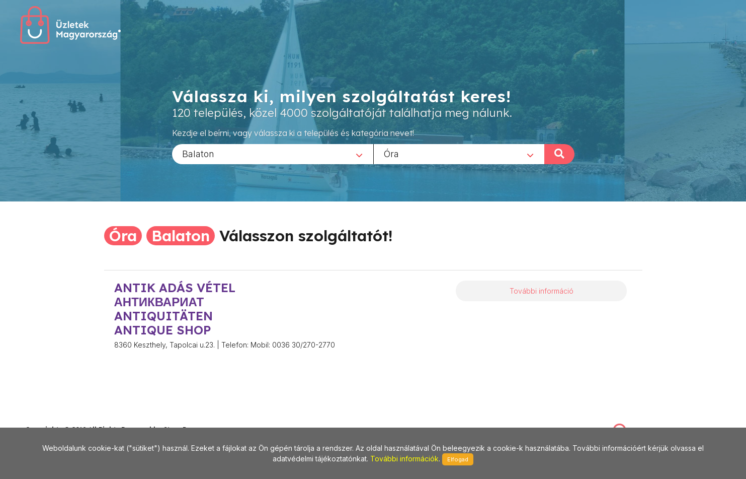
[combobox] (272, 154)
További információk (404, 458)
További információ (541, 291)
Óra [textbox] (391, 153)
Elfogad (457, 459)
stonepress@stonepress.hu (65, 419)
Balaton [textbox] (198, 153)
